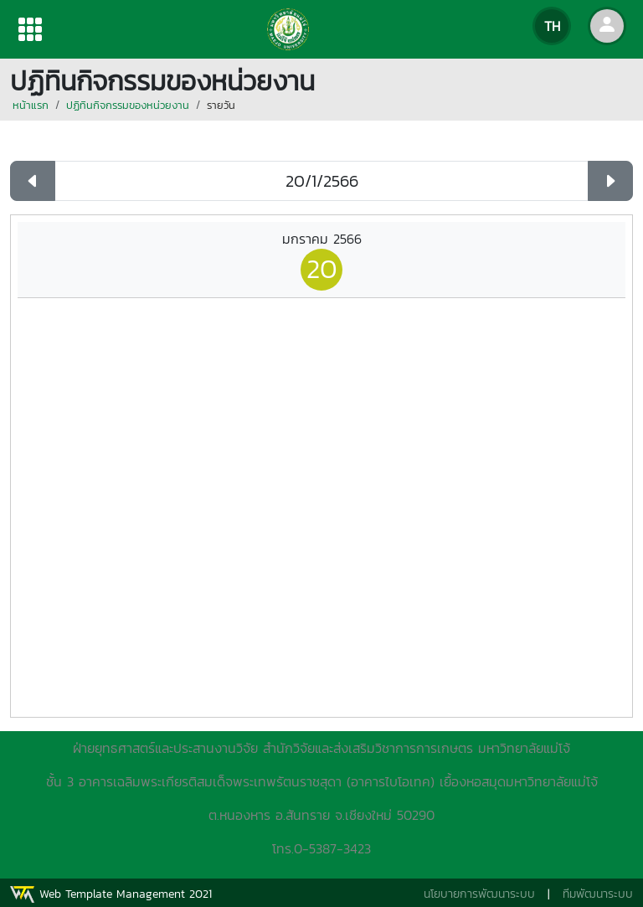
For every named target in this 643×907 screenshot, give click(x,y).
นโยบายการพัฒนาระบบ (479, 894)
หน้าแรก (31, 105)
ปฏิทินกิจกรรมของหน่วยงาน (127, 105)
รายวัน (221, 105)
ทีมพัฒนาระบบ (598, 894)
